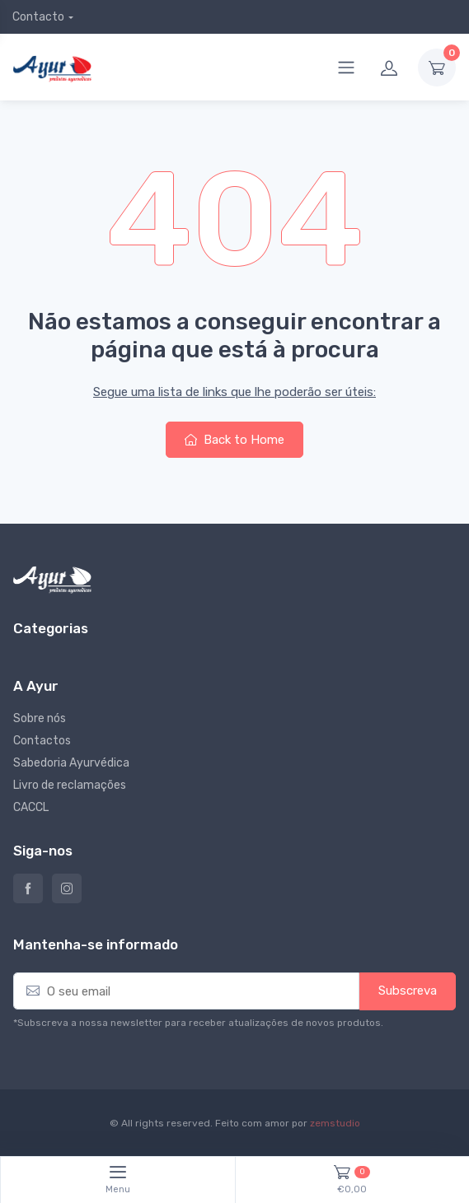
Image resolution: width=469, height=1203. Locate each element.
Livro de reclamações (69, 785)
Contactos (42, 741)
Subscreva (407, 990)
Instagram (67, 888)
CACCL (31, 807)
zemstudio (335, 1123)
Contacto (38, 17)
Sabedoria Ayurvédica (71, 763)
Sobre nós (39, 718)
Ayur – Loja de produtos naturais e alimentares (28, 888)
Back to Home (234, 439)
